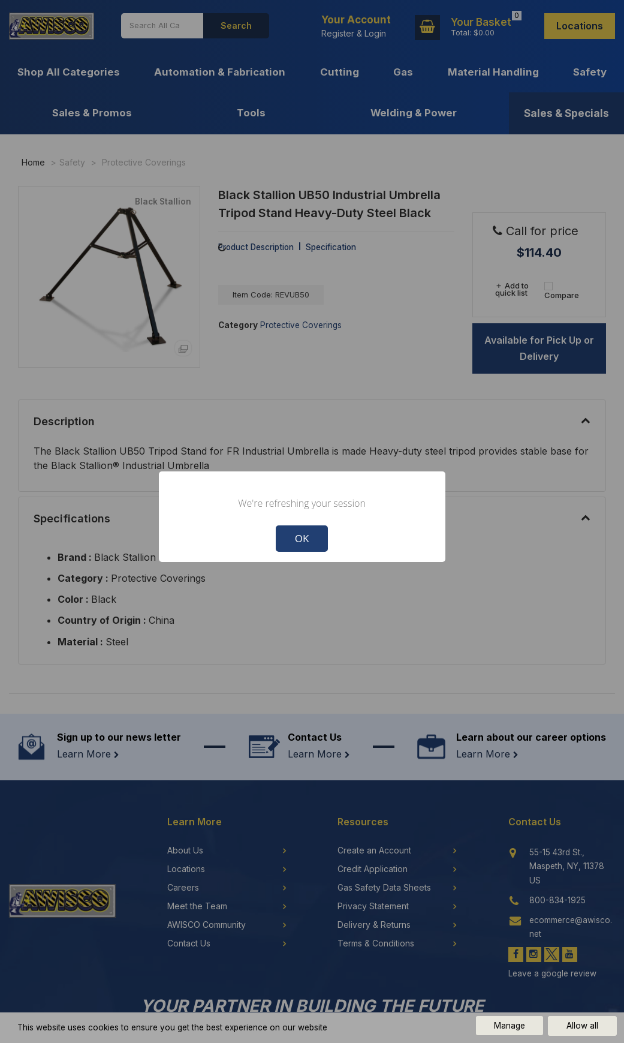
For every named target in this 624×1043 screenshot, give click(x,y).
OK (302, 538)
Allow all (582, 1025)
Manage (509, 1025)
